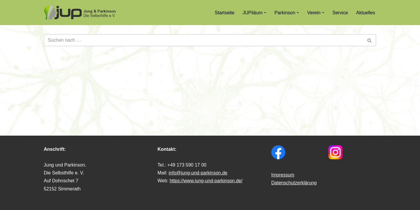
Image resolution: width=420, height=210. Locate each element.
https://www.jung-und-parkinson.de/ (206, 180)
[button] (265, 12)
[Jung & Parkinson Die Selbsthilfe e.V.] (80, 12)
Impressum (282, 174)
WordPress (102, 202)
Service (340, 12)
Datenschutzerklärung (294, 182)
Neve (49, 202)
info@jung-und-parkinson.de (198, 172)
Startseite (225, 12)
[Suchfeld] (203, 40)
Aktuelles (365, 12)
